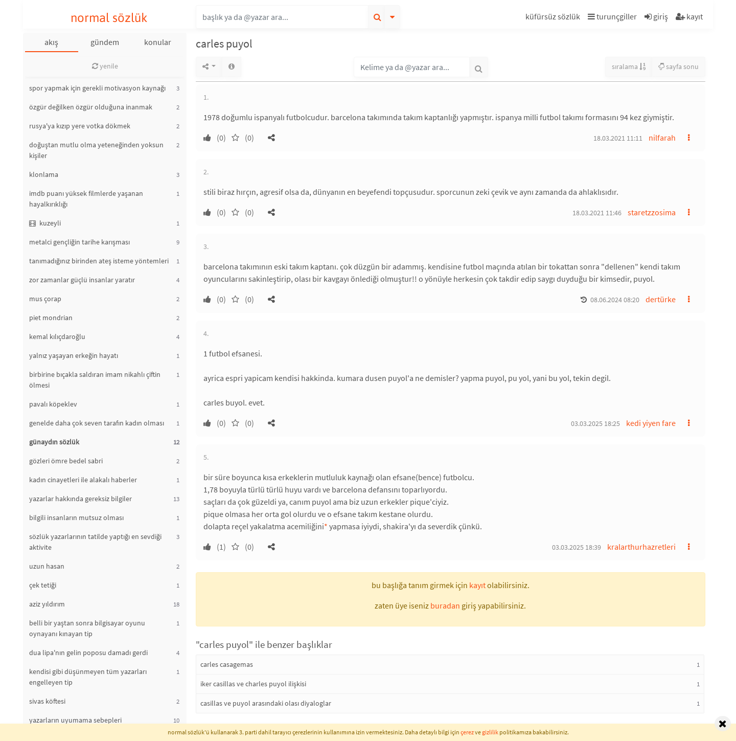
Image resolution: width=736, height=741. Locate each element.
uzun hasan (46, 566)
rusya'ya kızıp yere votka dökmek (79, 125)
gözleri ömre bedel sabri (66, 460)
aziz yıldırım (47, 604)
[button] (554, 18)
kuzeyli (45, 223)
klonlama (43, 174)
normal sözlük (109, 18)
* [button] (326, 526)
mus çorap (45, 298)
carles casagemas (226, 664)
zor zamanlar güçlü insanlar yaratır (82, 279)
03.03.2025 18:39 (576, 547)
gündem (104, 42)
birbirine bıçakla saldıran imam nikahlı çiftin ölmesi (94, 380)
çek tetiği (42, 585)
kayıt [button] (477, 585)
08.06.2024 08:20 (614, 299)
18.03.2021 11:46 (597, 212)
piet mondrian (51, 317)
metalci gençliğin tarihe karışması (79, 241)
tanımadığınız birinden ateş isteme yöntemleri (99, 260)
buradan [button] (445, 605)
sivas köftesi (47, 701)
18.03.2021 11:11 (617, 138)
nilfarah (662, 137)
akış (51, 42)
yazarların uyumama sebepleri (75, 720)
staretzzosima (652, 212)
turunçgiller (612, 16)
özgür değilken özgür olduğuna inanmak (90, 106)
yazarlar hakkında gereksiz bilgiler (80, 498)
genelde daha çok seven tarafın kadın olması (96, 423)
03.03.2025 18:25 (595, 423)
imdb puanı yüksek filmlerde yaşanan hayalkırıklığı (86, 199)
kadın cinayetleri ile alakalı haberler (83, 479)
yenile (105, 66)
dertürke (661, 299)
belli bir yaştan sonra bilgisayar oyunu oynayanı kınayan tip (87, 628)
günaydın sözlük (54, 441)
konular (157, 42)
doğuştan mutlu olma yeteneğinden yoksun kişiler (96, 150)
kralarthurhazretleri (641, 547)
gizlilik (490, 732)
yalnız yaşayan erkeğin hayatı (73, 355)
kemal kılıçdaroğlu (57, 336)
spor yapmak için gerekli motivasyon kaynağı (97, 88)
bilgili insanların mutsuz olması (76, 517)
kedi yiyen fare (651, 423)
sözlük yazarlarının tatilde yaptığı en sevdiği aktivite (95, 542)
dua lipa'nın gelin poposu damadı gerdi (88, 652)
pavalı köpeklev (53, 404)
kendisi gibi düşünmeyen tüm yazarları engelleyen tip (88, 677)
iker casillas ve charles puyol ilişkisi (253, 683)
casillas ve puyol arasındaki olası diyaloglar (265, 703)
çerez (467, 732)
